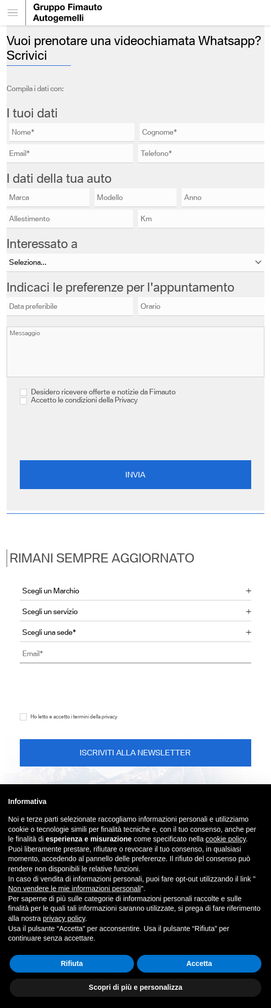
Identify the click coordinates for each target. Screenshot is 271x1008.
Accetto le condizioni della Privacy (84, 400)
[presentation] (135, 432)
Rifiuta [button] (72, 963)
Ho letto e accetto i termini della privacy (73, 716)
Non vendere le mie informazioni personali (74, 888)
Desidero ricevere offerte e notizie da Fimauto (98, 392)
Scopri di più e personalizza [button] (135, 987)
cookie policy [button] (226, 839)
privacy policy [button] (64, 918)
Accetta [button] (199, 963)
